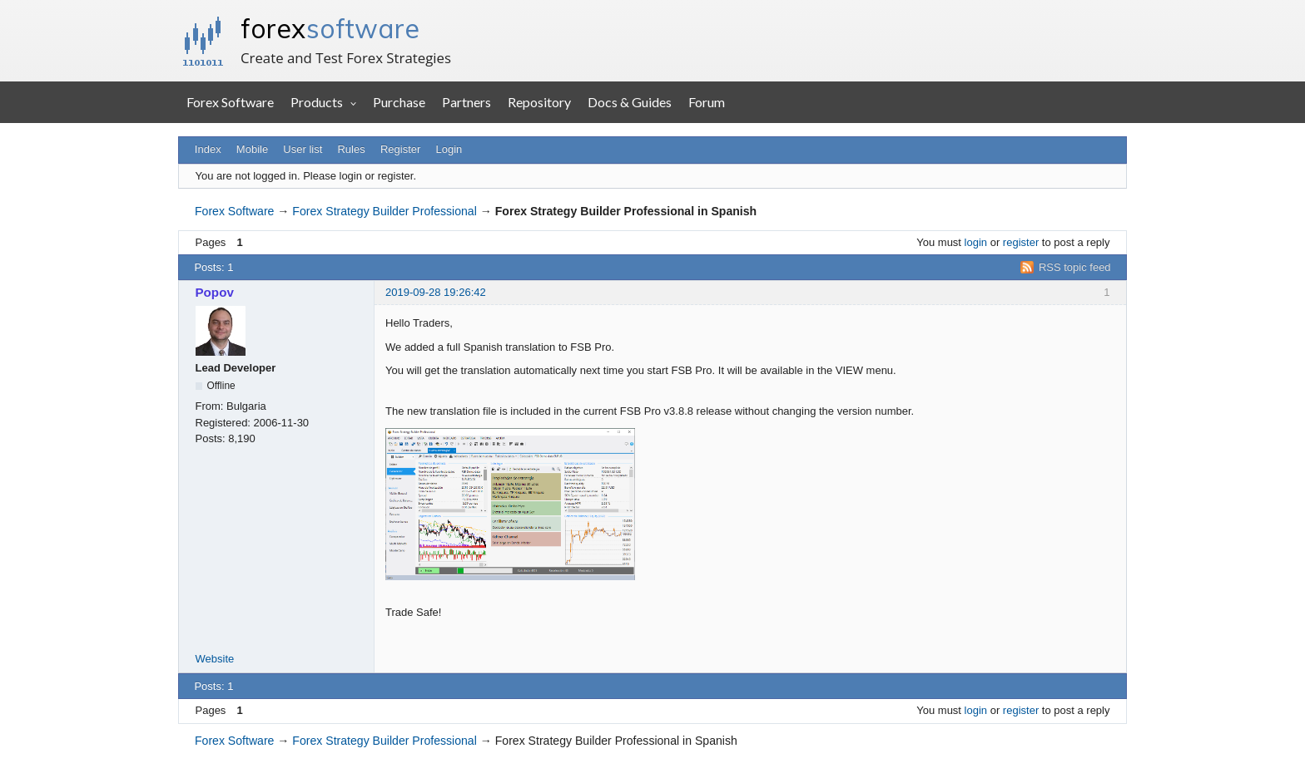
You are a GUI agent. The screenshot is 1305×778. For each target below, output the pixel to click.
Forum (706, 102)
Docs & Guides (630, 102)
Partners (466, 102)
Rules (351, 149)
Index (208, 149)
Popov (215, 292)
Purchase (399, 102)
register (1021, 242)
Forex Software (230, 102)
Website (215, 658)
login (976, 242)
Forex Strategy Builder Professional (384, 211)
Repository (539, 102)
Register (400, 149)
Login (449, 149)
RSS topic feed (1075, 267)
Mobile (252, 149)
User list (302, 149)
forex (330, 28)
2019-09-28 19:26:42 (435, 292)
